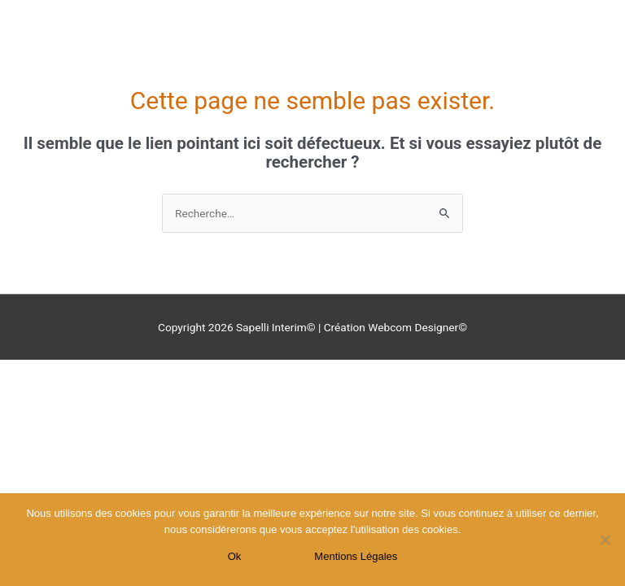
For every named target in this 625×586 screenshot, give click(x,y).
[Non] (605, 539)
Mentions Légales (355, 556)
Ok (235, 556)
